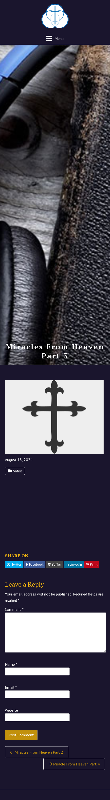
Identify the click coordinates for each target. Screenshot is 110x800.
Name (11, 664)
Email (11, 687)
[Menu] (55, 38)
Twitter (14, 564)
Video (15, 470)
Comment (14, 609)
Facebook (34, 564)
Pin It (91, 564)
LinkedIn (74, 564)
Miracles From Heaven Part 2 (36, 752)
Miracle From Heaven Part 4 (74, 764)
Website (11, 710)
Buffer (54, 564)
